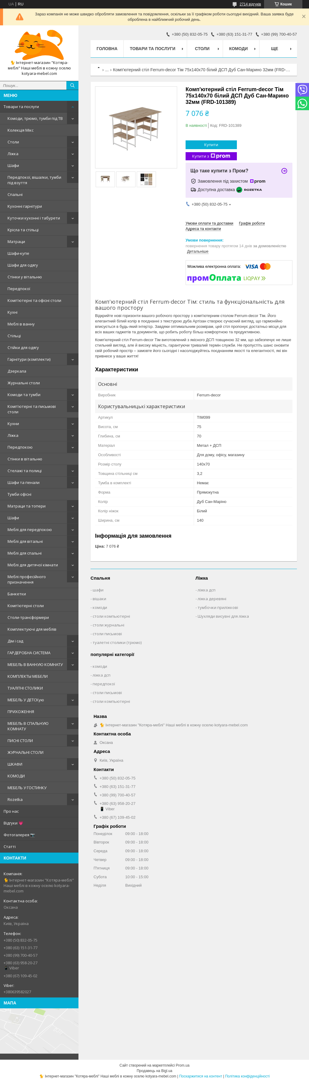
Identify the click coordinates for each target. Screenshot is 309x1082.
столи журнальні (108, 625)
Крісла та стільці (23, 229)
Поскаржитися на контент (200, 1076)
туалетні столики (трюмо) (117, 642)
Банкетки (17, 594)
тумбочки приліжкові (218, 607)
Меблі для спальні (25, 553)
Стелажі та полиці (25, 470)
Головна (107, 48)
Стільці (14, 335)
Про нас (11, 811)
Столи (13, 142)
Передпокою (20, 447)
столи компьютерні (111, 616)
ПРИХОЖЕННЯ (21, 711)
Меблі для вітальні (25, 541)
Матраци (16, 241)
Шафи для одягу (23, 265)
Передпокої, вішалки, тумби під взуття (34, 179)
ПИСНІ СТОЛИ (20, 740)
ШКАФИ (15, 764)
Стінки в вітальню (25, 459)
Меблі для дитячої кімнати (33, 565)
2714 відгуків (250, 4)
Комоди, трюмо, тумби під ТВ (35, 118)
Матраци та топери (27, 506)
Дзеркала (17, 371)
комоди (100, 607)
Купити (211, 144)
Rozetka (15, 799)
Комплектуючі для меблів (32, 629)
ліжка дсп (206, 590)
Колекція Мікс (20, 130)
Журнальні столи (24, 383)
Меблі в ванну (21, 324)
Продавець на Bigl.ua (154, 1071)
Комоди (238, 48)
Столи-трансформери (28, 617)
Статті (10, 846)
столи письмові (107, 633)
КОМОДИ (16, 776)
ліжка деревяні (212, 598)
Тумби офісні (19, 494)
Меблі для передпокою (30, 529)
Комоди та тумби (24, 394)
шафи (98, 590)
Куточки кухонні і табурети (34, 218)
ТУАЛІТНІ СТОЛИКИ (25, 688)
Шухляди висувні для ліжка (223, 616)
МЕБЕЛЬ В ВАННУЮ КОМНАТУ (35, 664)
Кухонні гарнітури (25, 206)
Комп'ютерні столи (26, 605)
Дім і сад (15, 641)
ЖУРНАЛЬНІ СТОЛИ (25, 752)
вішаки (99, 598)
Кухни (13, 423)
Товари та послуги (21, 106)
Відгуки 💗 (13, 823)
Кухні (13, 312)
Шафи (13, 165)
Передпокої (19, 288)
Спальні (15, 194)
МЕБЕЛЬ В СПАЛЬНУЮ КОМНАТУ (28, 726)
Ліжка (13, 153)
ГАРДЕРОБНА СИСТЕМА (29, 652)
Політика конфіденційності (247, 1076)
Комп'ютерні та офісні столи (34, 300)
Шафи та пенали (24, 482)
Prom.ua (183, 1065)
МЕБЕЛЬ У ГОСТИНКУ (27, 787)
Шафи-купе (18, 253)
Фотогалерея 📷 (19, 834)
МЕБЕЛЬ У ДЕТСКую (26, 700)
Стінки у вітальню (25, 277)
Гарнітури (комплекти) (29, 359)
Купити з (211, 156)
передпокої (104, 684)
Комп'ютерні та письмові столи (32, 409)
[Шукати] (72, 85)
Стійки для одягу (23, 347)
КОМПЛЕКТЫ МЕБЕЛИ (28, 676)
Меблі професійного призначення (27, 579)
